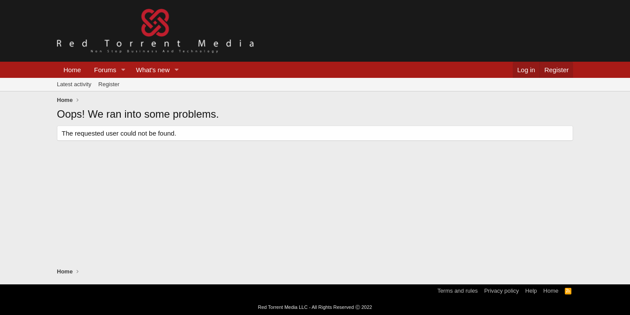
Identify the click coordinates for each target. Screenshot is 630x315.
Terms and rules (458, 290)
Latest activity (74, 84)
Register (108, 84)
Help (531, 290)
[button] (123, 70)
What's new (153, 70)
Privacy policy (501, 290)
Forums (105, 70)
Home (72, 70)
